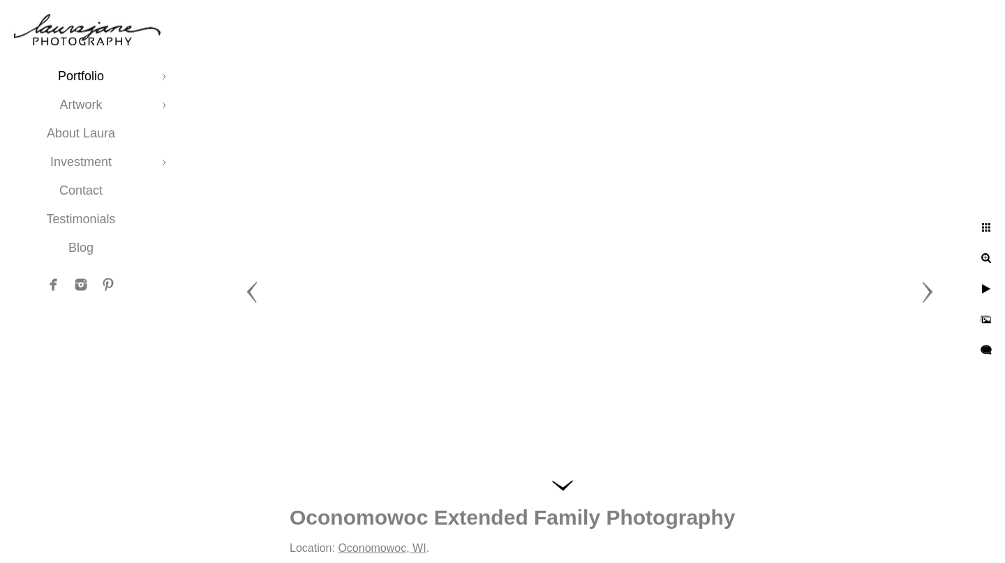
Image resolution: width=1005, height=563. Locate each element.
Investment (81, 162)
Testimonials (80, 219)
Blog (81, 248)
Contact (81, 190)
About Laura (81, 133)
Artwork (80, 105)
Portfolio (81, 76)
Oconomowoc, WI (382, 548)
